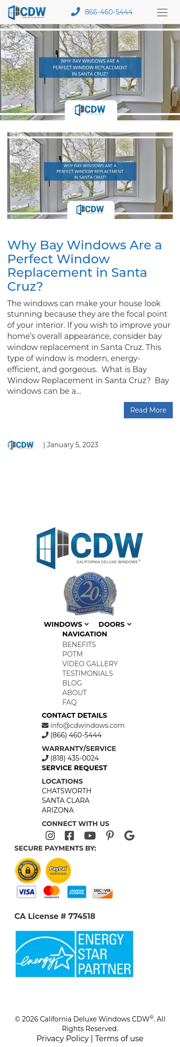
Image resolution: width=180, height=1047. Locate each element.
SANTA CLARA (66, 800)
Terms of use (119, 1038)
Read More (148, 410)
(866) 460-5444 (75, 735)
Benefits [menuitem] (79, 644)
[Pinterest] (110, 836)
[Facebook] (69, 836)
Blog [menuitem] (72, 683)
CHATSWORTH (67, 791)
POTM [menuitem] (72, 654)
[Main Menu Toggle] (162, 12)
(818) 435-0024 (73, 758)
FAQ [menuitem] (69, 702)
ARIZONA (58, 810)
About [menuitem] (74, 692)
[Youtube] (90, 836)
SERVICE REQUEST (74, 767)
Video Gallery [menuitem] (90, 663)
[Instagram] (50, 836)
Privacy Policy (62, 1038)
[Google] (129, 836)
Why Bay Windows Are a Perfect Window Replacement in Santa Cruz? (84, 265)
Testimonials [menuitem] (87, 673)
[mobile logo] (29, 12)
